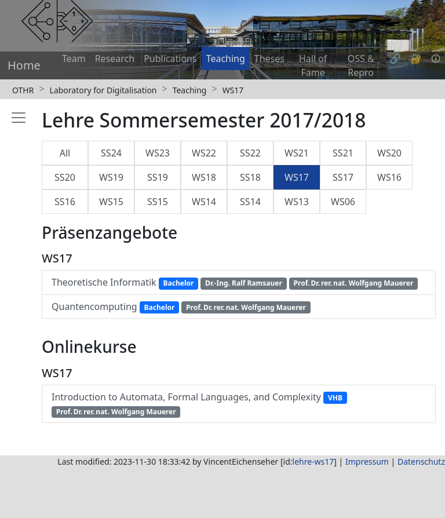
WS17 (233, 90)
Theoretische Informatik (235, 282)
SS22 (250, 153)
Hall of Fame (313, 65)
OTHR (23, 90)
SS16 (64, 201)
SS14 (250, 201)
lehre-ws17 (313, 461)
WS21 (296, 153)
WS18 (204, 177)
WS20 (389, 153)
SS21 (343, 153)
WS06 (343, 201)
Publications (170, 58)
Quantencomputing (181, 306)
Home (24, 65)
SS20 (64, 177)
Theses (269, 58)
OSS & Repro (361, 65)
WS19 (111, 177)
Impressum (367, 461)
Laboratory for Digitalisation (103, 90)
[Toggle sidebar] (16, 275)
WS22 (204, 153)
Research (115, 58)
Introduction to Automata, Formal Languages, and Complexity (199, 404)
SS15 (157, 201)
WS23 (157, 153)
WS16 (389, 177)
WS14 (204, 201)
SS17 (343, 177)
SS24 (111, 153)
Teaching (225, 58)
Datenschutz (421, 461)
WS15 (111, 201)
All (65, 153)
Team (74, 58)
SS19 (157, 177)
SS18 (250, 177)
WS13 (296, 201)
